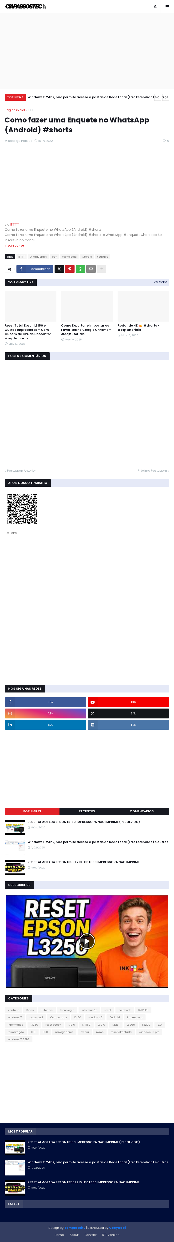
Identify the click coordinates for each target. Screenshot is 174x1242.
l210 (45, 1032)
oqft (54, 257)
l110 (33, 1032)
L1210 (71, 1025)
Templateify (74, 1227)
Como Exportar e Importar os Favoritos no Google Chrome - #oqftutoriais (86, 329)
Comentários (142, 811)
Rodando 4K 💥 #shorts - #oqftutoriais (138, 327)
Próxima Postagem (152, 470)
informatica (15, 1025)
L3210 (101, 1025)
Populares (32, 811)
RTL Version (110, 1235)
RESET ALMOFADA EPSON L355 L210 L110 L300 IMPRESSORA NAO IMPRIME (83, 862)
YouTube (102, 257)
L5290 (146, 1025)
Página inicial (15, 110)
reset (107, 1010)
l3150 (77, 1017)
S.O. (160, 1025)
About (74, 1235)
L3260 (131, 1025)
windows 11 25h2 (18, 1039)
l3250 (34, 1025)
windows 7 (95, 1017)
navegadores (64, 1032)
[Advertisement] (87, 51)
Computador (58, 1017)
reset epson (53, 1025)
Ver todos (160, 282)
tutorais (87, 257)
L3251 (115, 1025)
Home (59, 1235)
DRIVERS (143, 1010)
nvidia (85, 1032)
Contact (90, 1235)
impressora (134, 1017)
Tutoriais (47, 1010)
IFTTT (31, 110)
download (36, 1017)
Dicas (30, 1010)
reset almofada (121, 1032)
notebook (125, 1010)
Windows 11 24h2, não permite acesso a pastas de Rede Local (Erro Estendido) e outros (98, 97)
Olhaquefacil (38, 257)
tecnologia (69, 257)
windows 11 (15, 1017)
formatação (16, 1032)
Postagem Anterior (21, 470)
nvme (99, 1032)
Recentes (87, 811)
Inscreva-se (14, 245)
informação (89, 1010)
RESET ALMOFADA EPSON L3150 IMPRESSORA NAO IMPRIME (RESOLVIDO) (84, 822)
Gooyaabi (117, 1227)
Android (115, 1017)
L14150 (86, 1025)
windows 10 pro (149, 1032)
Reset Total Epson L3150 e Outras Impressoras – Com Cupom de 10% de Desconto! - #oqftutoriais (29, 332)
